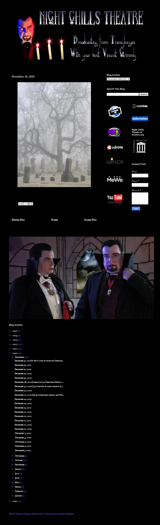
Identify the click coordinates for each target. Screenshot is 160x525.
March (18, 486)
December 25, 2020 (23, 390)
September (20, 464)
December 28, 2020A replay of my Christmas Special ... (39, 382)
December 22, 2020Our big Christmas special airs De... (39, 395)
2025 (15, 331)
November (20, 456)
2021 (14, 348)
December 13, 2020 (23, 407)
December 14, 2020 (23, 399)
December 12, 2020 (23, 412)
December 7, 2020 (23, 433)
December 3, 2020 (23, 446)
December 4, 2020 (23, 437)
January (18, 495)
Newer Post (18, 220)
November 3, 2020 (23, 441)
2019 (14, 501)
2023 (14, 340)
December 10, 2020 (23, 424)
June (17, 478)
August (18, 469)
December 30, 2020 (23, 373)
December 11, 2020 (23, 420)
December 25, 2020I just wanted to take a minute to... (39, 386)
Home (54, 220)
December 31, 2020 (23, 365)
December (19, 357)
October (19, 460)
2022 (15, 344)
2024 (15, 335)
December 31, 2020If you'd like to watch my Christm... (39, 360)
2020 (15, 353)
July (17, 473)
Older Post (90, 220)
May (17, 482)
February (19, 491)
